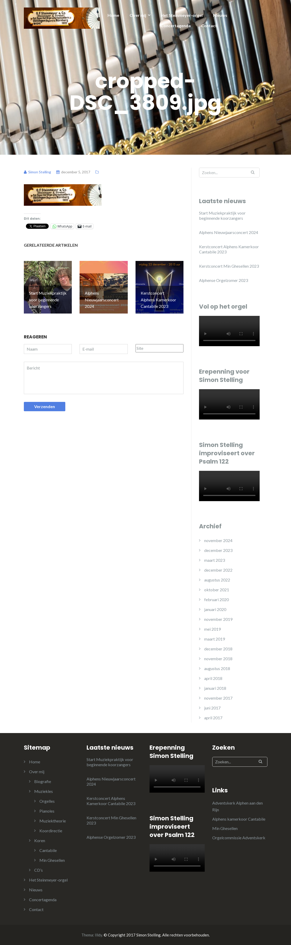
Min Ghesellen (52, 860)
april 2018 (213, 678)
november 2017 (218, 697)
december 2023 (218, 550)
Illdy (98, 935)
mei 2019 (212, 629)
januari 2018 (215, 688)
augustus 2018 (217, 668)
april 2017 (213, 717)
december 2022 (218, 569)
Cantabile (48, 850)
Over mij (138, 15)
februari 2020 (216, 599)
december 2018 (218, 648)
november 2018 (218, 658)
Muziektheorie (52, 820)
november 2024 (218, 540)
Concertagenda (176, 25)
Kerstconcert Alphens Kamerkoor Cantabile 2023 (229, 249)
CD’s (38, 870)
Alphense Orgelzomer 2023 (223, 280)
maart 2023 (214, 560)
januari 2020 (215, 609)
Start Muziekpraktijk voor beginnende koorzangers (222, 215)
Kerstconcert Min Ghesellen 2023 (229, 266)
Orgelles (47, 801)
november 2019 (218, 619)
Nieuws (220, 15)
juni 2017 (212, 707)
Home (113, 15)
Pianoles (46, 810)
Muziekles (43, 791)
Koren (39, 840)
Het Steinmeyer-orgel (182, 15)
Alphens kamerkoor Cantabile (238, 818)
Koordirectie (50, 830)
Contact (209, 25)
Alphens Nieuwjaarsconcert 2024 (228, 232)
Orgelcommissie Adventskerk (238, 837)
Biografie (42, 781)
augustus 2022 (217, 579)
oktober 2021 (216, 589)
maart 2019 (214, 638)
